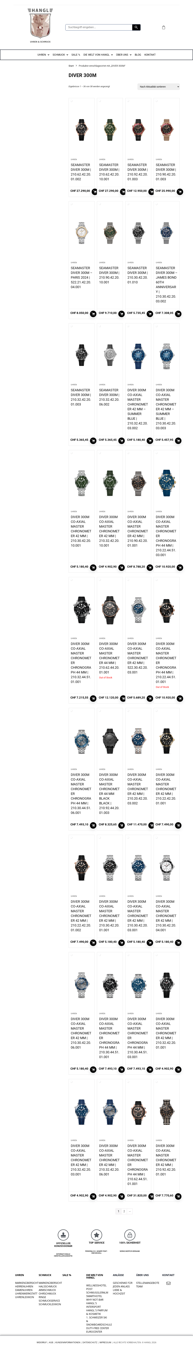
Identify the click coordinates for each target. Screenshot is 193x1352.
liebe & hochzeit (119, 1291)
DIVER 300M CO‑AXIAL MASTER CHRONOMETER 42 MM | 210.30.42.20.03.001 (137, 916)
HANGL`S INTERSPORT (93, 1304)
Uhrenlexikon (24, 1297)
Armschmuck (47, 1290)
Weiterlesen (123, 699)
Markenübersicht (26, 1283)
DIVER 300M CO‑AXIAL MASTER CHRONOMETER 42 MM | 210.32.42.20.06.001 (109, 1160)
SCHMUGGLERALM (97, 1292)
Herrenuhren (24, 1286)
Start (71, 65)
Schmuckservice (49, 1300)
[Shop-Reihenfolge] (158, 86)
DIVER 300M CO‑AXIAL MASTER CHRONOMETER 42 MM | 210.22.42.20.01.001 (166, 789)
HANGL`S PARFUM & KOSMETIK (96, 1312)
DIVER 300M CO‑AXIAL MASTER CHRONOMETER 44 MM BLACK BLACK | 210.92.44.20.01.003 (109, 794)
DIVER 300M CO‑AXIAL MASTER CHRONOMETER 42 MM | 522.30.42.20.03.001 (137, 658)
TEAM (139, 1286)
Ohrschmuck (47, 1293)
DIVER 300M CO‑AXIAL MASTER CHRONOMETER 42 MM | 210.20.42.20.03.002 (137, 789)
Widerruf (42, 1342)
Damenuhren (23, 1290)
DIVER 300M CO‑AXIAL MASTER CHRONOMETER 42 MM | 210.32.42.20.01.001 (166, 1033)
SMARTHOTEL (94, 1296)
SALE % (66, 1275)
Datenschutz (89, 1342)
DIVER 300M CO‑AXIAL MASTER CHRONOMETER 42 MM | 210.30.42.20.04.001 (166, 916)
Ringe (42, 1297)
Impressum (105, 1342)
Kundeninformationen (67, 1342)
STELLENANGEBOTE (147, 1283)
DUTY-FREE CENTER (97, 1328)
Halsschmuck (48, 1286)
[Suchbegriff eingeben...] (99, 27)
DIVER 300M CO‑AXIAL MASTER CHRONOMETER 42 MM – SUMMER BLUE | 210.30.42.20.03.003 (166, 409)
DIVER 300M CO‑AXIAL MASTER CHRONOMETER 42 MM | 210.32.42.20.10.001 (109, 531)
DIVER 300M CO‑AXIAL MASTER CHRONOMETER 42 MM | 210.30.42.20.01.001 (109, 916)
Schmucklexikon (50, 1304)
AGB (51, 1342)
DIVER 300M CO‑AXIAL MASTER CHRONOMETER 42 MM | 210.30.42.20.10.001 (81, 531)
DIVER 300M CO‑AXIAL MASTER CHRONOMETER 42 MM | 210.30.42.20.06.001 (81, 1033)
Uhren (74, 159)
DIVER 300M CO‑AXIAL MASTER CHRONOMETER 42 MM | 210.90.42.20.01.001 (137, 531)
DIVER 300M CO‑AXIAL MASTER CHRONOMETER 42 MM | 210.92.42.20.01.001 (166, 1160)
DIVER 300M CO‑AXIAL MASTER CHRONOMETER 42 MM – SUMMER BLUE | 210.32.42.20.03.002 (137, 409)
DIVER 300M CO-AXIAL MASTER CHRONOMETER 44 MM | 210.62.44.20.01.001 (109, 658)
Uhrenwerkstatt (26, 1293)
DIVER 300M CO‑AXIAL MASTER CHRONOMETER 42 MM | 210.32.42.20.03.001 (81, 1160)
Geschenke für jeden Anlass (122, 1284)
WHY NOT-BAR (94, 1299)
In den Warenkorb (95, 192)
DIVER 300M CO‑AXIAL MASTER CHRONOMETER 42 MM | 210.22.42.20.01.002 (81, 916)
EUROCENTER (94, 1331)
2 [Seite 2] (124, 1211)
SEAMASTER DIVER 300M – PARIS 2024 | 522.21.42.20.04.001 (81, 277)
